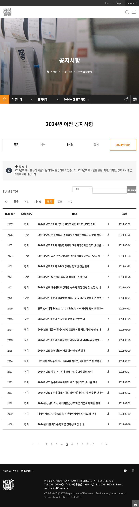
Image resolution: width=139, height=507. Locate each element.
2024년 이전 (123, 145)
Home (108, 3)
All (6, 201)
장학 (96, 144)
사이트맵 (134, 12)
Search (131, 190)
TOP (135, 505)
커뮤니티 (56, 71)
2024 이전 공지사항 (84, 71)
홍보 (60, 201)
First (32, 443)
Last (106, 443)
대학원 (69, 144)
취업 (70, 201)
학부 (42, 144)
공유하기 (126, 99)
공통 (16, 144)
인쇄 (134, 99)
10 (92, 443)
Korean (130, 3)
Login (118, 3)
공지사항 (68, 71)
